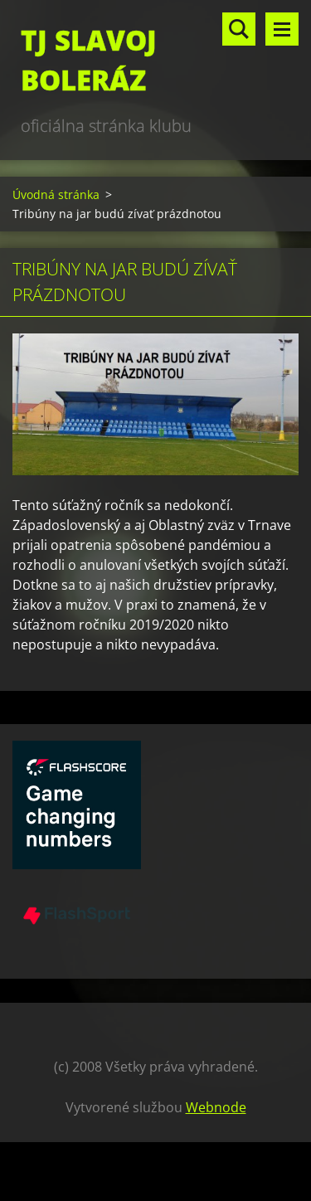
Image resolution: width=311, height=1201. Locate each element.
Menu (282, 29)
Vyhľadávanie (238, 29)
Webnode (216, 1107)
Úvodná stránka (56, 194)
